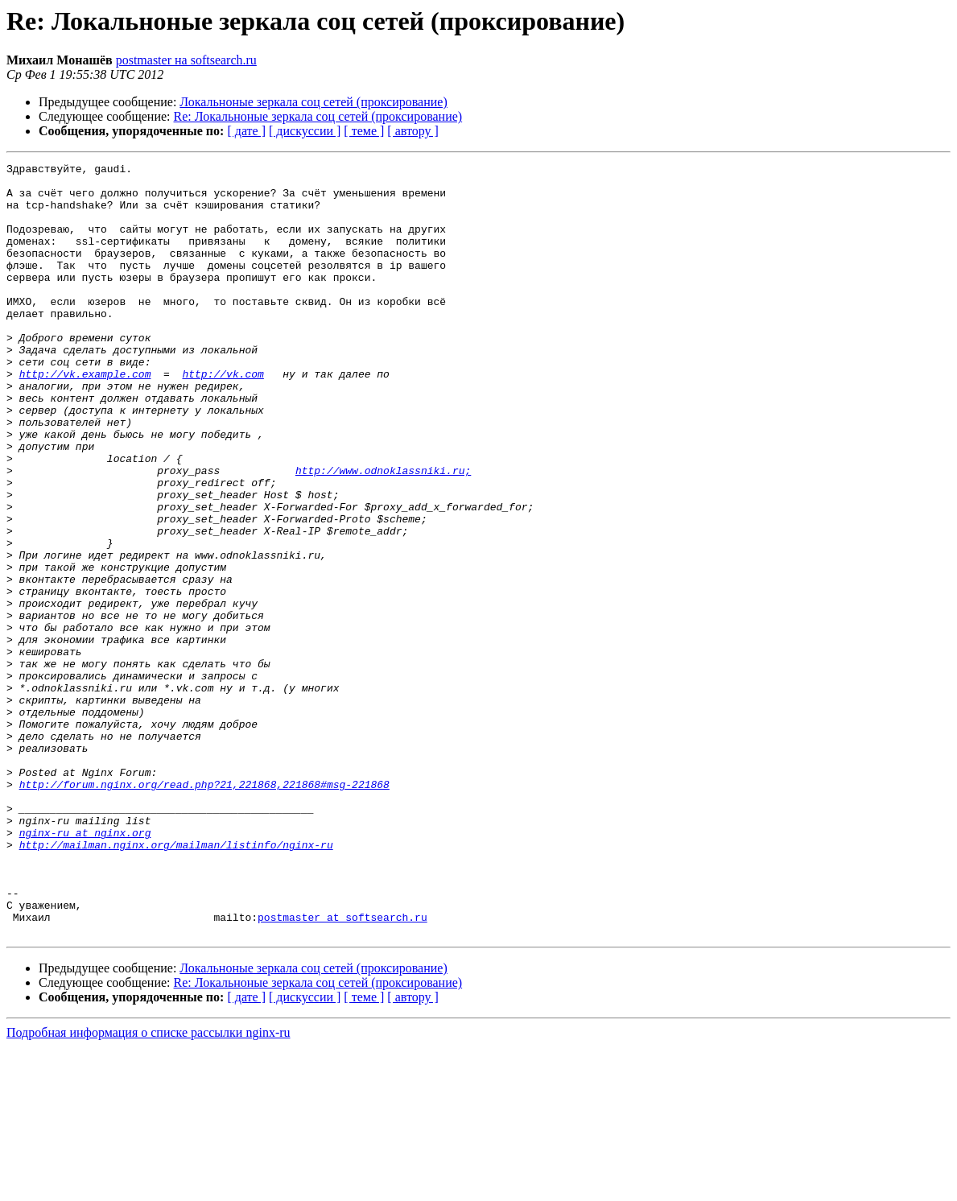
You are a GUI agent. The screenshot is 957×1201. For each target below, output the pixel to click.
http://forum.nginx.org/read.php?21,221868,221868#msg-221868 (204, 909)
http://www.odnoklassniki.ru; (383, 533)
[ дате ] (246, 131)
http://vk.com (222, 417)
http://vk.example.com (85, 417)
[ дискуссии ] (304, 131)
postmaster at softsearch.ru (342, 1069)
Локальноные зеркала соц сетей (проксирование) (313, 102)
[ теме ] (364, 131)
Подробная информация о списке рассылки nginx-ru (148, 1187)
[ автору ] (412, 131)
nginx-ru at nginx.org (85, 967)
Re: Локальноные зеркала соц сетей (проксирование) (318, 116)
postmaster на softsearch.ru (186, 60)
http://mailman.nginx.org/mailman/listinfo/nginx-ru (176, 982)
